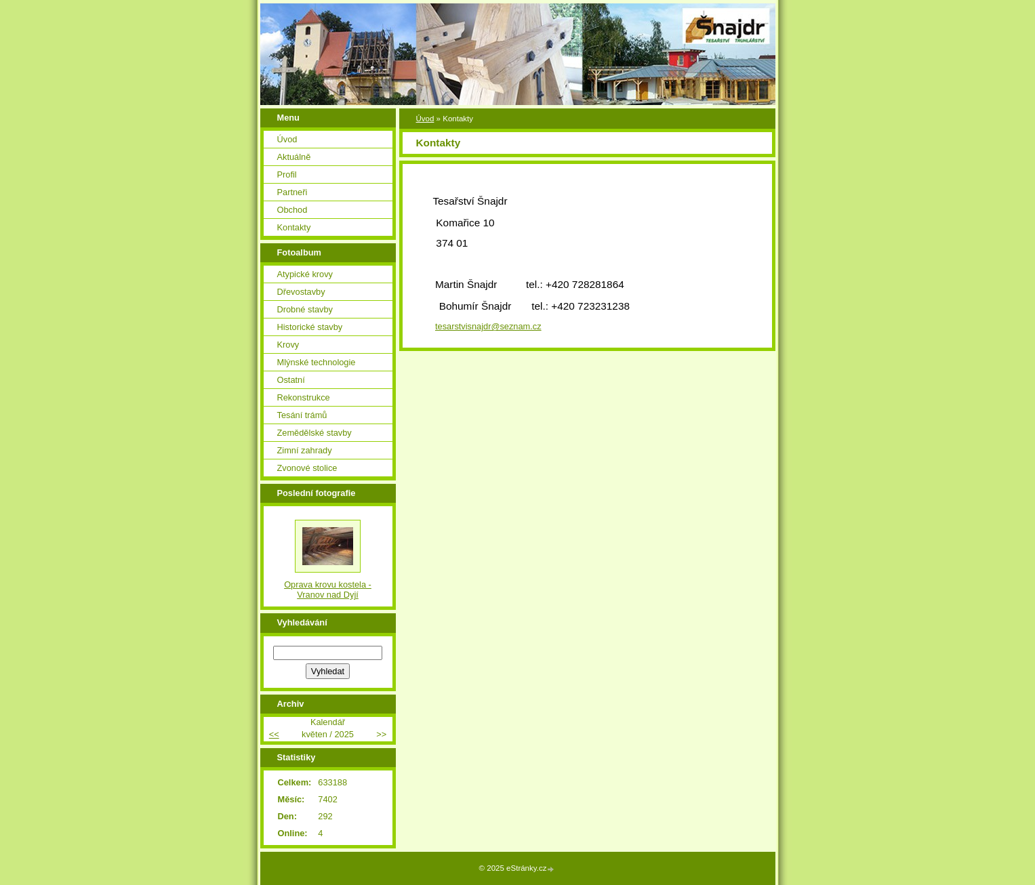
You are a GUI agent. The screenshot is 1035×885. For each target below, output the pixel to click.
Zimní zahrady (304, 450)
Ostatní (291, 380)
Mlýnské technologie (316, 362)
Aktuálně (294, 157)
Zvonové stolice (307, 468)
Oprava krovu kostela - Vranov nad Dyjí (327, 589)
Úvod (425, 119)
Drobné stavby (305, 309)
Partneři (292, 192)
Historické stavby (310, 327)
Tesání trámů (302, 415)
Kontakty (294, 227)
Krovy (288, 344)
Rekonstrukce (303, 397)
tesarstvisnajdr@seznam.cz (488, 326)
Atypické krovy (305, 274)
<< (274, 734)
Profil (287, 174)
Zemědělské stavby (314, 433)
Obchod (292, 210)
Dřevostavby (301, 292)
